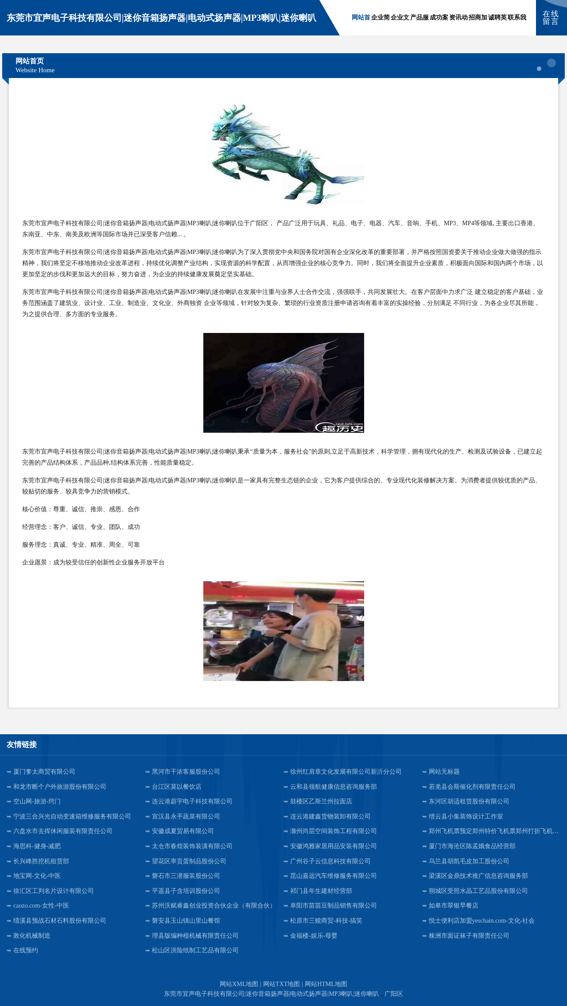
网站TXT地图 (281, 984)
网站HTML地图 (326, 984)
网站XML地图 (239, 984)
